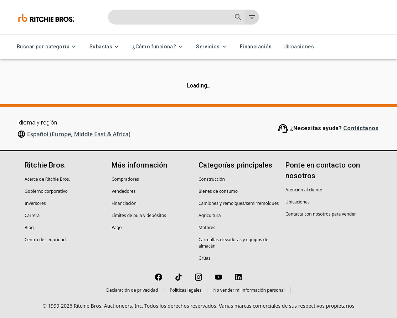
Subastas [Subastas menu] (105, 46)
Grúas (204, 258)
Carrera (32, 215)
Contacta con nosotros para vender (320, 214)
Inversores (35, 203)
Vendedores (123, 191)
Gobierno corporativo (46, 191)
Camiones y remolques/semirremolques (238, 203)
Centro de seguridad (45, 240)
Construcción (211, 179)
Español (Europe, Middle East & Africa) (78, 134)
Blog (29, 227)
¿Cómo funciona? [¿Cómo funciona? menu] (158, 46)
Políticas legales (185, 290)
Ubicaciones (298, 46)
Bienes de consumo (218, 191)
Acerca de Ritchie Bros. (47, 179)
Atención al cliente (303, 190)
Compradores (125, 179)
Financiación (256, 46)
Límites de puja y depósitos (139, 215)
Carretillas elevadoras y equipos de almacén (233, 243)
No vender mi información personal (248, 290)
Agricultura (209, 215)
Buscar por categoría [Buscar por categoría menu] (47, 46)
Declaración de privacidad (132, 290)
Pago (117, 227)
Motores (206, 227)
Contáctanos (360, 128)
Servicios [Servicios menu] (212, 46)
